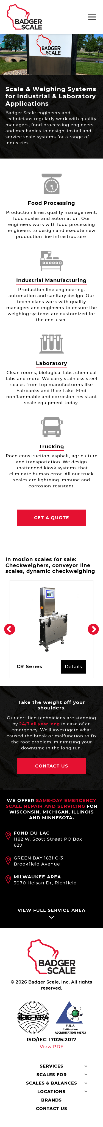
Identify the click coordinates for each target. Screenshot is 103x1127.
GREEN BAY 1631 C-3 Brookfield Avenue (38, 862)
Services (51, 1067)
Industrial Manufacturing (51, 280)
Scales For (52, 1076)
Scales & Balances (51, 1084)
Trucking (51, 446)
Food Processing (51, 203)
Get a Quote (51, 518)
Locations (51, 1093)
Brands (51, 1101)
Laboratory (51, 363)
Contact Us (51, 1110)
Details (73, 667)
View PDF (51, 1048)
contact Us (51, 767)
